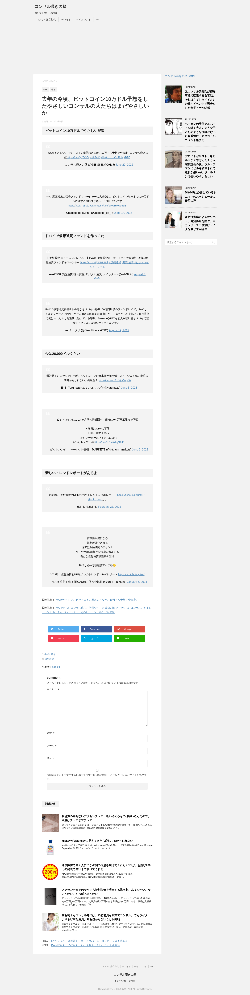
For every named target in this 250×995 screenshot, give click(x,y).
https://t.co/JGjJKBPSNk (94, 262)
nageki (56, 666)
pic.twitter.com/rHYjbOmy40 (115, 380)
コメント (53, 688)
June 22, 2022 (124, 164)
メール (52, 745)
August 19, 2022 (119, 330)
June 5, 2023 (129, 387)
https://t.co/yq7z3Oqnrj (80, 157)
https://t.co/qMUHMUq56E (111, 205)
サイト (50, 758)
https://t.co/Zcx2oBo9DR (131, 494)
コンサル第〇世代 (46, 19)
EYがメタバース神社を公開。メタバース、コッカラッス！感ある (89, 940)
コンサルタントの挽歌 (125, 981)
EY (98, 19)
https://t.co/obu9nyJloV (131, 574)
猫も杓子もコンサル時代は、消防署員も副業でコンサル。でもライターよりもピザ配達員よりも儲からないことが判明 (106, 917)
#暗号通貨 (128, 262)
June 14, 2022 (123, 212)
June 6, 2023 (140, 449)
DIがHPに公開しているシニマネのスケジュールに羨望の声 (200, 196)
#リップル (99, 266)
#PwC (96, 157)
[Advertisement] (125, 48)
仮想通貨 (49, 658)
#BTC (127, 157)
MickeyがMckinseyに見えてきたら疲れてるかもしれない (97, 840)
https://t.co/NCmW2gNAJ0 (109, 442)
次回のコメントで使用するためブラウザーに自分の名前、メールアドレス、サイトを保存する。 (97, 776)
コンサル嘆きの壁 (50, 6)
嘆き (53, 654)
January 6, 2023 (137, 581)
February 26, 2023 (109, 506)
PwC (47, 654)
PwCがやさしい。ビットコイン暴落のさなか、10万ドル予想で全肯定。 (97, 599)
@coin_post (95, 499)
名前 (51, 733)
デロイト (66, 19)
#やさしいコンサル (112, 157)
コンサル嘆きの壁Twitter (180, 76)
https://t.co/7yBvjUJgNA (82, 205)
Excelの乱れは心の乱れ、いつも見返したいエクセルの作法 (85, 945)
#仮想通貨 (115, 262)
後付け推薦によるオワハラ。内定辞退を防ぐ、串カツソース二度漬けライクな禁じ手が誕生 (200, 223)
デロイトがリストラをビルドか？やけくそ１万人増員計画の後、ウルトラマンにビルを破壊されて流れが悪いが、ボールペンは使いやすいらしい (200, 166)
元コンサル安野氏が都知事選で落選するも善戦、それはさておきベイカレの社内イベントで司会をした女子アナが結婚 (200, 99)
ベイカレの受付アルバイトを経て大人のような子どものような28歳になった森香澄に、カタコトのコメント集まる (200, 132)
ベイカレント (83, 19)
